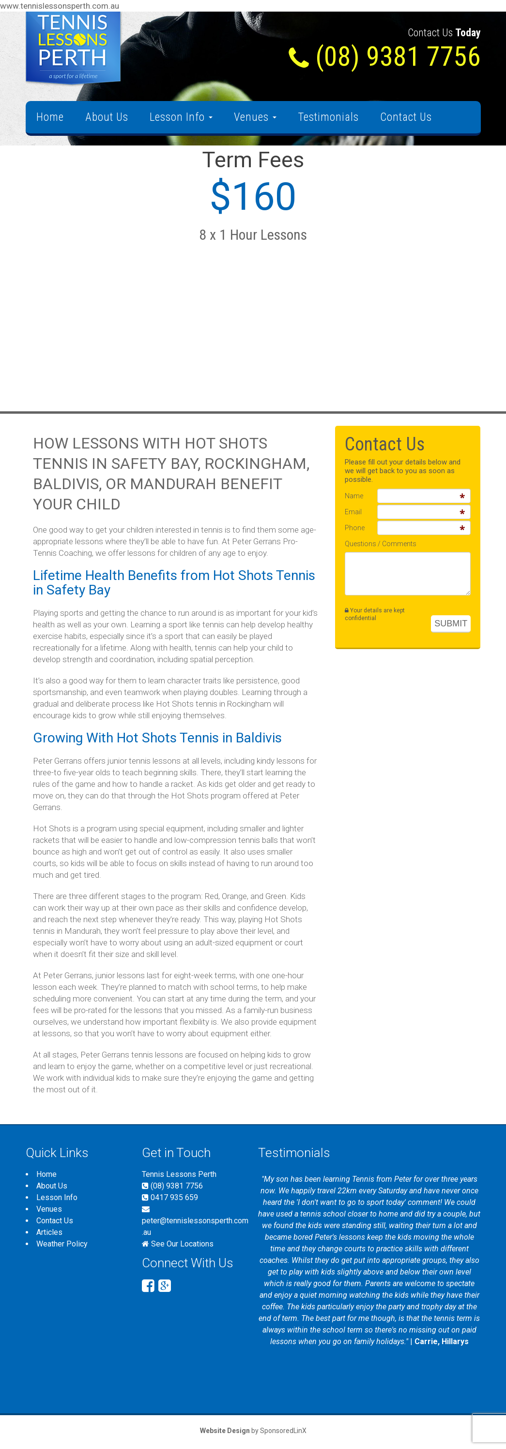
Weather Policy (62, 1243)
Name (354, 496)
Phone (355, 528)
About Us (106, 117)
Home (50, 117)
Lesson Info (181, 117)
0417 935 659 (170, 1197)
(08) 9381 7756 (172, 1185)
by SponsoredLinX (253, 1431)
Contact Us (406, 117)
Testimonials (328, 117)
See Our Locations (182, 1243)
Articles (49, 1232)
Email (353, 512)
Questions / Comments (380, 544)
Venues (255, 117)
